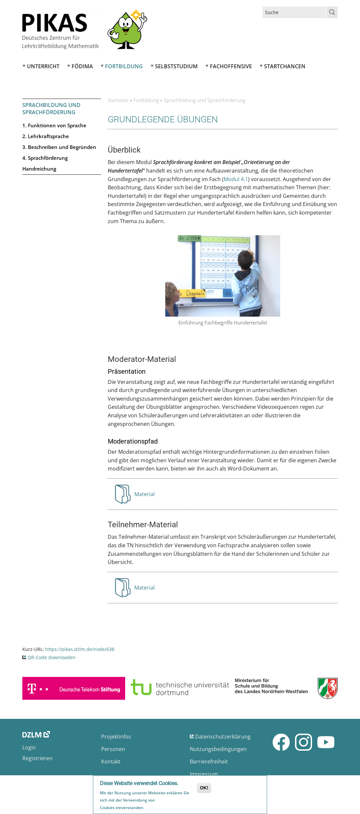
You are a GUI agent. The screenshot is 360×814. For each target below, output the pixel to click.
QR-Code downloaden (52, 657)
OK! (204, 788)
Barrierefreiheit (209, 761)
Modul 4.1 (236, 179)
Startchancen (284, 66)
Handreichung (39, 168)
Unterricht (43, 66)
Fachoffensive (231, 66)
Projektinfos (116, 736)
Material (145, 496)
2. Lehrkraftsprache (45, 136)
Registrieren (37, 758)
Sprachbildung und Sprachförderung (51, 108)
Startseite (118, 100)
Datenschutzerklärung (223, 736)
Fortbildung (124, 66)
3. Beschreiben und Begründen (59, 147)
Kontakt (111, 761)
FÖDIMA (82, 66)
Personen (113, 749)
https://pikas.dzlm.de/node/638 (79, 649)
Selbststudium (176, 66)
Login (29, 747)
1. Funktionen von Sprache (54, 125)
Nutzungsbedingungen (218, 749)
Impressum (204, 774)
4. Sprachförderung (45, 158)
